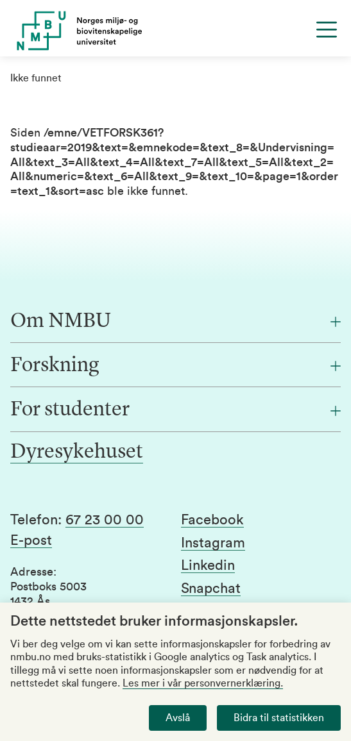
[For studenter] (175, 410)
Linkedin (208, 565)
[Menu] (326, 29)
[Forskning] (175, 366)
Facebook (212, 520)
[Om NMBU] (175, 322)
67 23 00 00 (104, 520)
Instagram (213, 543)
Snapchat (211, 588)
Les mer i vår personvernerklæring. (203, 683)
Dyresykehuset (76, 452)
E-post (31, 540)
